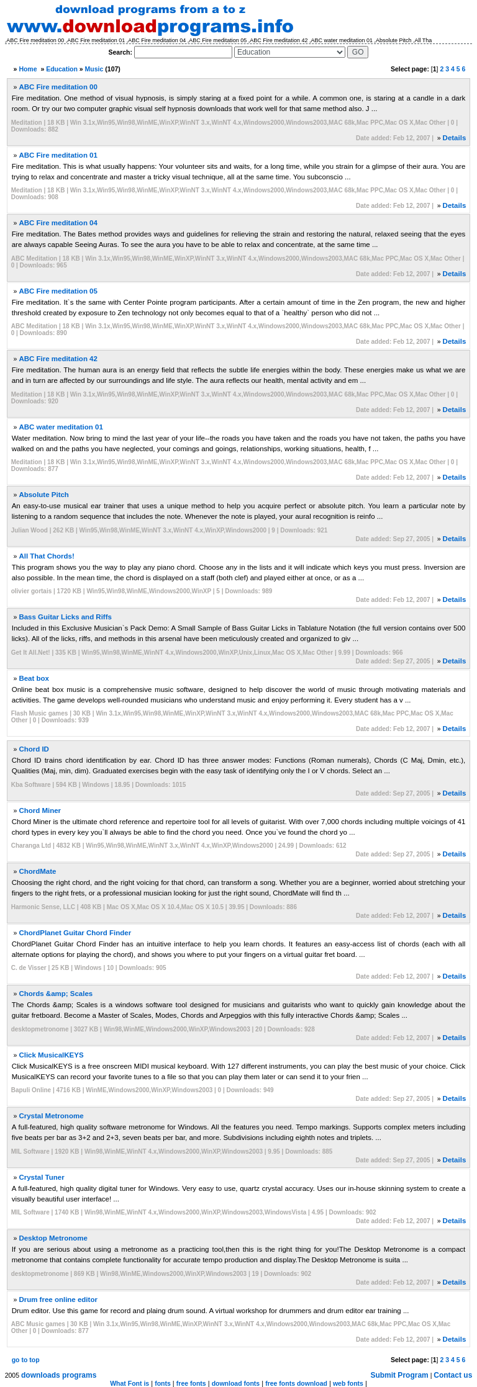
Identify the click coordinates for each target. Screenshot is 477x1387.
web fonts (348, 1383)
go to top (26, 1359)
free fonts (191, 1383)
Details (454, 137)
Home (28, 69)
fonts (163, 1383)
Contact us (453, 1375)
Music (94, 69)
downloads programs (58, 1375)
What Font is (129, 1383)
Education (62, 69)
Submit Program (399, 1375)
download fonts (236, 1383)
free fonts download (296, 1383)
